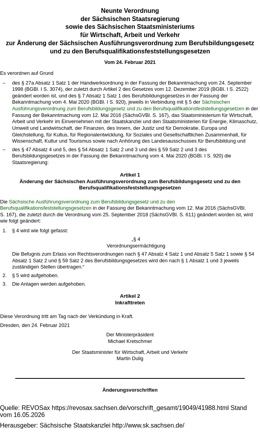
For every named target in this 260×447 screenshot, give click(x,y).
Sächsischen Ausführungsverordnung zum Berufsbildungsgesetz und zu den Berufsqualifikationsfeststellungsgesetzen (128, 105)
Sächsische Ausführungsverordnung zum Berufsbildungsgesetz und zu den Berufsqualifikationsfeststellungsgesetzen (87, 205)
